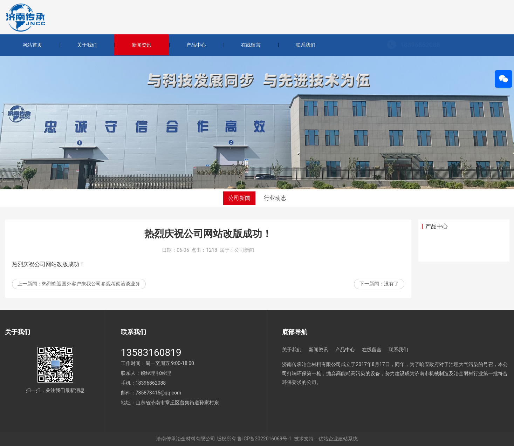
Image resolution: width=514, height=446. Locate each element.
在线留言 (251, 45)
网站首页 (32, 45)
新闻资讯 (141, 45)
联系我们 (305, 45)
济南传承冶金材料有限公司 (185, 438)
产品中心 (196, 45)
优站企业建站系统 (338, 438)
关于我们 (87, 45)
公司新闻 (239, 198)
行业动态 (275, 198)
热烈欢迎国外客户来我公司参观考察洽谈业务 (91, 285)
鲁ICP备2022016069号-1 (264, 438)
